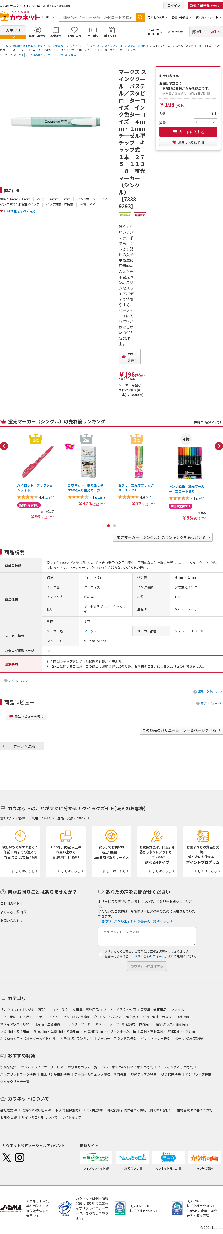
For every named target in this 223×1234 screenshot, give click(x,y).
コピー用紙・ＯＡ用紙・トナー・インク (29, 1016)
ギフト (100, 1024)
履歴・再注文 (37, 36)
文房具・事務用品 (86, 1009)
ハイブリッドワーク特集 (18, 1074)
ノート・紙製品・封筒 (119, 1009)
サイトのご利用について (39, 1117)
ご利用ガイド (10, 903)
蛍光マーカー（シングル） (85, 45)
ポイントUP (111, 36)
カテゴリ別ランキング (76, 1038)
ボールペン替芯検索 (189, 1038)
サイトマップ (71, 1117)
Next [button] (219, 446)
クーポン (93, 36)
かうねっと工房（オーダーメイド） (26, 1038)
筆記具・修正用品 (23, 45)
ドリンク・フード (78, 1024)
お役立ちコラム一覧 (82, 1067)
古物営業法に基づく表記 (195, 1110)
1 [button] (108, 525)
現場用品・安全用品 (14, 1031)
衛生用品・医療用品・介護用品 (57, 1031)
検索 (140, 17)
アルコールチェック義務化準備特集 (100, 1074)
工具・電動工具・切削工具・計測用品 (168, 1031)
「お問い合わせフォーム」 (150, 956)
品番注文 (55, 36)
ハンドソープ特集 (198, 1074)
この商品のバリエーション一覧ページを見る (179, 730)
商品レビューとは (212, 703)
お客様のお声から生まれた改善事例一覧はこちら (133, 921)
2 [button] (114, 525)
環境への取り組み (35, 1110)
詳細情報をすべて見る (20, 211)
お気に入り (74, 36)
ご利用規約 (94, 1110)
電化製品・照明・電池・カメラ (149, 1016)
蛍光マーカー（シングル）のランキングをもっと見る (161, 537)
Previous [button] (4, 446)
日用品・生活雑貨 (47, 1024)
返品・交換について (210, 692)
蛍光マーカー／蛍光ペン (51, 45)
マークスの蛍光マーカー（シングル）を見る (50, 55)
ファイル (177, 1009)
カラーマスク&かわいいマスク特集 (127, 1067)
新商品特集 (8, 1067)
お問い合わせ (10, 920)
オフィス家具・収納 (14, 1024)
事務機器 (182, 1016)
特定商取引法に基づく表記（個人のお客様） (139, 1110)
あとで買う (179, 32)
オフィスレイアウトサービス (42, 1067)
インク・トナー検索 (155, 1038)
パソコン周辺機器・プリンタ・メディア (92, 1016)
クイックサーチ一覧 (14, 1081)
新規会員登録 (205, 5)
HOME (46, 17)
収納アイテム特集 (144, 1074)
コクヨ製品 (60, 1009)
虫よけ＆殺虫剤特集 (55, 1074)
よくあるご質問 (11, 912)
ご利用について (40, 818)
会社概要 (6, 1110)
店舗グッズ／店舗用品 (172, 1024)
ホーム (4, 45)
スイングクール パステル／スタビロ (126, 45)
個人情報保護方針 (69, 1110)
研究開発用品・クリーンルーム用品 (110, 1031)
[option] (35, 476)
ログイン (173, 5)
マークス (18, 55)
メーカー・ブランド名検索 (116, 1038)
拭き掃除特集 (171, 1074)
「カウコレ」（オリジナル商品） (23, 1009)
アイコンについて (20, 680)
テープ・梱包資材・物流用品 (131, 1024)
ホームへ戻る (24, 746)
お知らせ (6, 1117)
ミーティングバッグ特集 (175, 1067)
